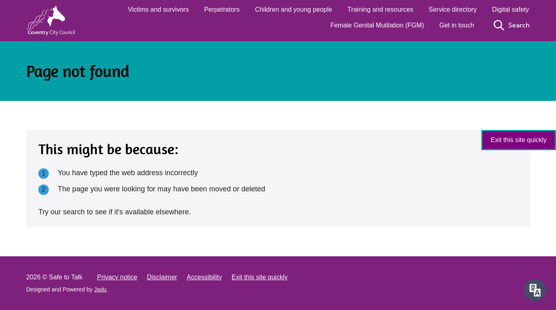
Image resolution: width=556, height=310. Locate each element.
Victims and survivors (158, 9)
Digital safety (510, 9)
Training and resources (380, 9)
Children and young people (293, 9)
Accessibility (204, 277)
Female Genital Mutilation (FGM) (377, 25)
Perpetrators (222, 9)
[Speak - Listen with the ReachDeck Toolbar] (535, 290)
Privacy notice (117, 277)
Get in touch (456, 25)
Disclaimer (162, 277)
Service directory (452, 9)
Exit (519, 139)
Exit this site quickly (260, 277)
